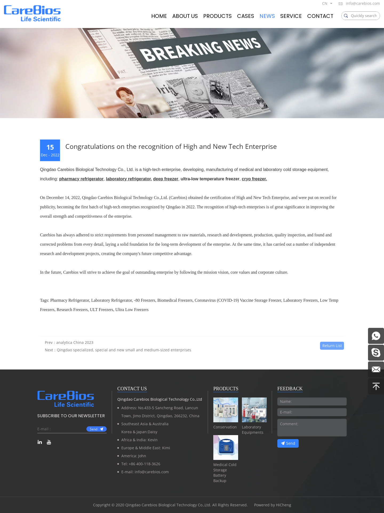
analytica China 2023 (74, 351)
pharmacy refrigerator (81, 179)
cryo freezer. (254, 179)
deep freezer (165, 179)
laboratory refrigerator (128, 179)
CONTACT (320, 16)
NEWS (267, 16)
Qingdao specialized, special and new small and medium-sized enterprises (124, 358)
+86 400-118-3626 (144, 463)
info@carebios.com (363, 3)
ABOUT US (185, 16)
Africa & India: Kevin (139, 439)
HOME (159, 16)
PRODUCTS (217, 16)
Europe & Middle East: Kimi (145, 447)
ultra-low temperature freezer (210, 179)
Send (93, 429)
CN (324, 3)
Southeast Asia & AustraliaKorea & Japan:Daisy (145, 427)
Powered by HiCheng (272, 504)
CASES (245, 16)
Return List (332, 353)
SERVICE (291, 16)
